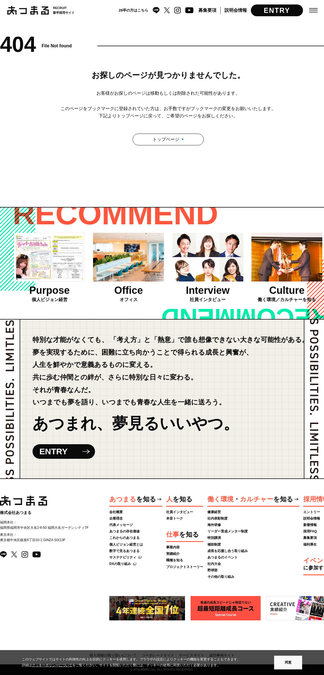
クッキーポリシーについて (52, 665)
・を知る (250, 499)
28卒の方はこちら (133, 10)
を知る (132, 499)
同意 (288, 662)
